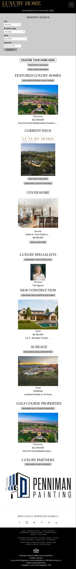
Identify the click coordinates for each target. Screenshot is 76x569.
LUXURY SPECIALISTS (48, 531)
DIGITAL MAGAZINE (36, 532)
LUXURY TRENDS (45, 544)
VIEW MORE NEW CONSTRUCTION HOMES (38, 295)
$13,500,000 (38, 120)
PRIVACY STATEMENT (27, 539)
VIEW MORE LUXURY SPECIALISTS (38, 260)
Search (10, 50)
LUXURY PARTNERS (51, 532)
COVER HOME (23, 532)
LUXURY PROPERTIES (32, 544)
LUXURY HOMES (25, 542)
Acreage (33, 534)
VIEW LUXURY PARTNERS (38, 70)
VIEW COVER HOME (38, 242)
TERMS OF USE (40, 539)
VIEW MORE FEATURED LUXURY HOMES (38, 81)
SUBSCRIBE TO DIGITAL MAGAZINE (38, 183)
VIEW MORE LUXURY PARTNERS (37, 464)
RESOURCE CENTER (45, 538)
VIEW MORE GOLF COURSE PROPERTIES (38, 409)
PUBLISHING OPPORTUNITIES (27, 538)
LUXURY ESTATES (51, 542)
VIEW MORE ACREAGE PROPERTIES (38, 352)
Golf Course (42, 534)
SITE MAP (56, 538)
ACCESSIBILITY (51, 539)
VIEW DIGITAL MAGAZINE (38, 65)
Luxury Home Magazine (19, 560)
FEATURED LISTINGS (33, 531)
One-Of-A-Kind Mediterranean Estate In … (38, 123)
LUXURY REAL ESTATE (37, 542)
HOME (23, 531)
